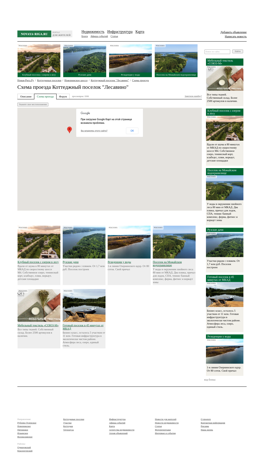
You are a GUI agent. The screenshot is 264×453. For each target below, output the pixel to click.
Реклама (205, 426)
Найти (238, 51)
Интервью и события (165, 433)
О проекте (206, 419)
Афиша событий (99, 36)
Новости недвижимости (167, 422)
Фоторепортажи (163, 429)
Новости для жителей (165, 419)
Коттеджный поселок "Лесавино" (110, 80)
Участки (67, 422)
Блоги (84, 36)
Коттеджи (68, 426)
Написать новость (236, 36)
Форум (63, 96)
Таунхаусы (68, 429)
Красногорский (24, 450)
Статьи (114, 36)
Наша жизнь (207, 429)
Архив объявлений (118, 433)
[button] (69, 130)
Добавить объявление (233, 32)
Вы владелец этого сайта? (94, 131)
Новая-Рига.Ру (25, 80)
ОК (132, 130)
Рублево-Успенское (26, 422)
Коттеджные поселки (49, 80)
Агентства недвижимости (121, 429)
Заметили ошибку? (193, 96)
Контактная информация (213, 422)
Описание (26, 96)
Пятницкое (22, 429)
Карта (139, 32)
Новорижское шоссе (76, 80)
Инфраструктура (120, 32)
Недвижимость (92, 32)
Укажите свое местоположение (33, 104)
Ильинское (22, 433)
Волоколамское (24, 436)
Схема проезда (140, 80)
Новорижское (24, 426)
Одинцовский (24, 447)
